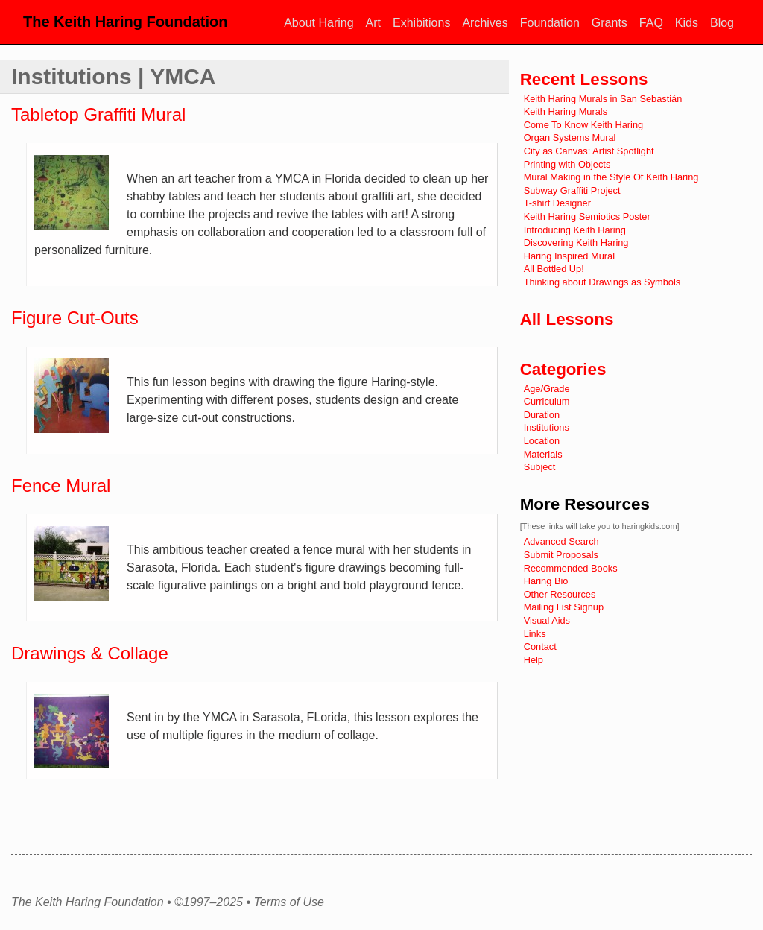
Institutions (546, 427)
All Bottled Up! (554, 268)
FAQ (651, 22)
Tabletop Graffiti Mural (98, 114)
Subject (540, 466)
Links (535, 633)
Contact (540, 646)
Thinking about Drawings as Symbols (602, 282)
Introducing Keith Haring (575, 229)
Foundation (550, 22)
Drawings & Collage (89, 653)
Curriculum (547, 401)
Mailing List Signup (564, 607)
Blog (722, 22)
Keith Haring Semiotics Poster (587, 216)
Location (542, 440)
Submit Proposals (561, 554)
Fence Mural (60, 485)
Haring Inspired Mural (569, 256)
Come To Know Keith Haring (584, 124)
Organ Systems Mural (570, 137)
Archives (484, 22)
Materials (543, 454)
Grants (609, 22)
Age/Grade (547, 388)
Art (373, 22)
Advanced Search (561, 541)
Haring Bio (546, 580)
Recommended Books (571, 568)
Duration (542, 414)
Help (533, 659)
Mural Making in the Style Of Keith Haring (611, 177)
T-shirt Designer (557, 203)
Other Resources (560, 594)
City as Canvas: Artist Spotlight (589, 150)
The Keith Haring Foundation (125, 21)
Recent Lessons (584, 79)
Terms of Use (288, 902)
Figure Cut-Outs (75, 318)
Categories (563, 369)
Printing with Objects (567, 164)
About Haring (318, 22)
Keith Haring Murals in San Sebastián (603, 98)
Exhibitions (421, 22)
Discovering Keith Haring (576, 242)
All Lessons (567, 319)
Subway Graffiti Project (572, 190)
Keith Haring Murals (565, 111)
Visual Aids (547, 620)
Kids (686, 22)
